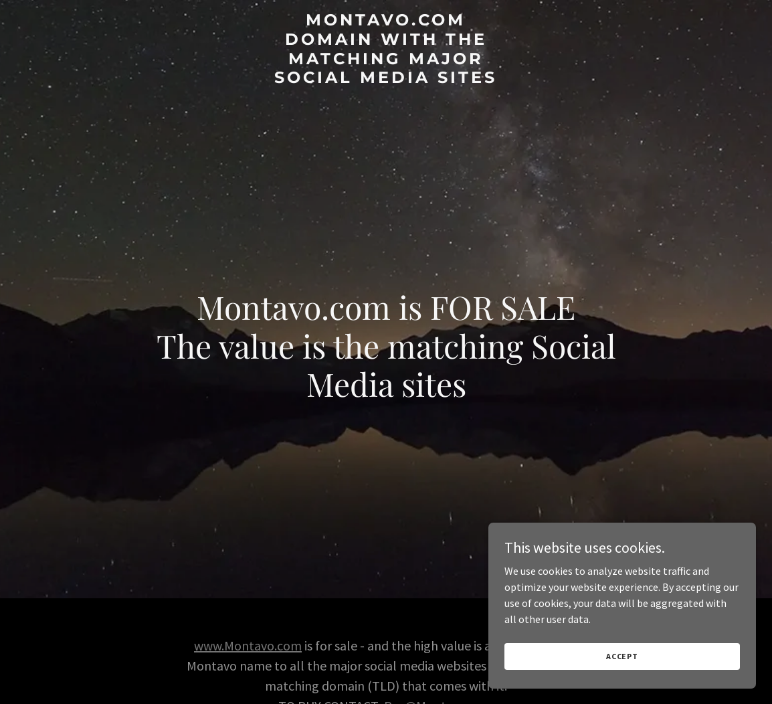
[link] (386, 79)
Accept (622, 656)
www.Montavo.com (248, 645)
